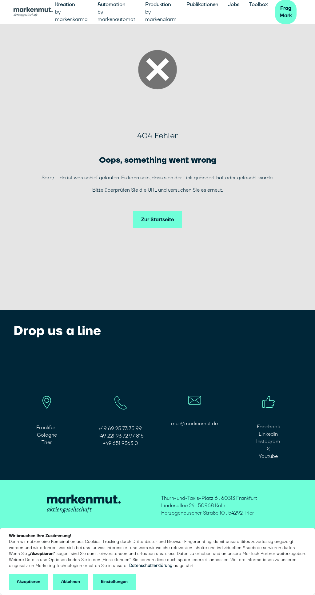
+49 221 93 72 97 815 (121, 436)
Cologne (47, 435)
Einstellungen (114, 581)
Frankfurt (46, 428)
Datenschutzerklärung (150, 565)
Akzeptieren (28, 581)
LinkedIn (268, 434)
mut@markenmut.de (194, 424)
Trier (47, 442)
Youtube (268, 456)
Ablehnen (70, 581)
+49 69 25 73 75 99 (120, 429)
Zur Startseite (157, 220)
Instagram (268, 441)
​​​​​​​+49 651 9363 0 (120, 443)
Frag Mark (286, 12)
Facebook (268, 427)
